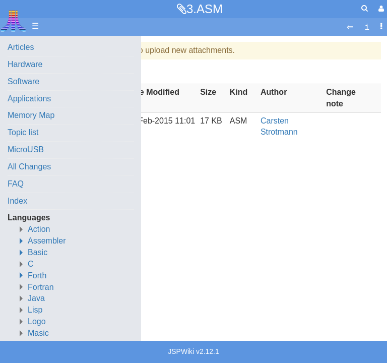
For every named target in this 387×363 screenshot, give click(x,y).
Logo (37, 321)
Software (23, 81)
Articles (21, 47)
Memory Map (31, 115)
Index (17, 201)
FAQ (16, 183)
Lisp (35, 310)
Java (36, 298)
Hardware (25, 64)
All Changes (29, 166)
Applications (29, 98)
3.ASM (204, 9)
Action (39, 229)
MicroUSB (26, 149)
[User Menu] (380, 9)
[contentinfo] (366, 26)
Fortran (41, 287)
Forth (37, 275)
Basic (37, 252)
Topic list (23, 132)
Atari (13, 21)
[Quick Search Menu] (364, 8)
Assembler (47, 240)
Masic (38, 333)
